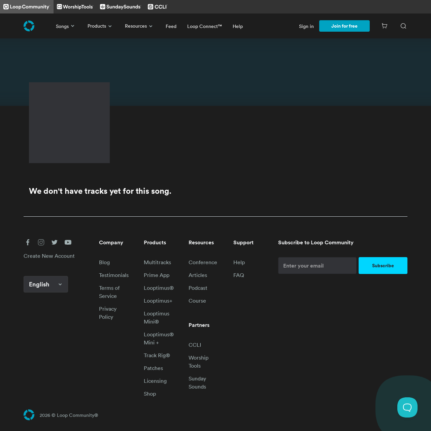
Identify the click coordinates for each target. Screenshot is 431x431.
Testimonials (114, 275)
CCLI (195, 344)
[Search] (403, 26)
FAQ (238, 275)
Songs (66, 26)
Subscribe (383, 265)
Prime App (156, 275)
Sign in (306, 26)
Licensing (155, 380)
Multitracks (157, 262)
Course (197, 300)
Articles (198, 275)
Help (238, 26)
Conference (203, 262)
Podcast (198, 287)
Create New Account (49, 255)
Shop (150, 393)
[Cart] (384, 26)
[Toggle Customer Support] (407, 407)
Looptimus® (159, 287)
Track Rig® (157, 355)
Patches (153, 368)
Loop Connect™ (204, 26)
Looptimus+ (158, 300)
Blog (104, 262)
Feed (171, 26)
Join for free (344, 26)
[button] (28, 242)
